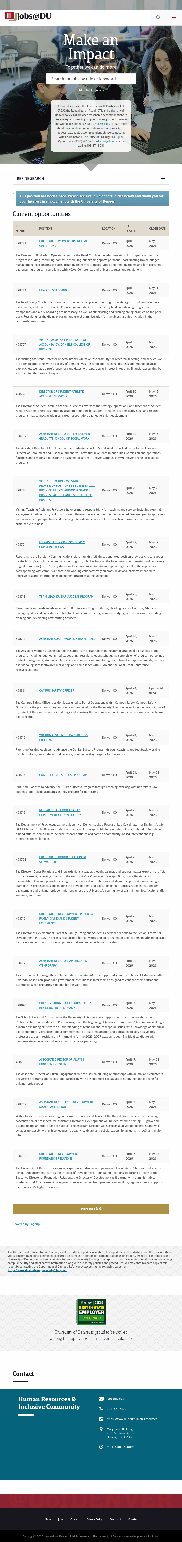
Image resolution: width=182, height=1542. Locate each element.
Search (158, 18)
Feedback (115, 1519)
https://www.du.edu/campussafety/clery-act (37, 1270)
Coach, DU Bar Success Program (63, 775)
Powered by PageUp (26, 1224)
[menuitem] (158, 18)
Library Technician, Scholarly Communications (62, 544)
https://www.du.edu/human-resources (132, 1419)
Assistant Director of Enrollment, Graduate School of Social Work (65, 436)
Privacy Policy (94, 1519)
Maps (48, 1519)
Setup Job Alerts (93, 90)
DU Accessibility (100, 123)
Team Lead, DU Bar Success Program (66, 596)
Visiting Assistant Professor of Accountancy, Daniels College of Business (64, 344)
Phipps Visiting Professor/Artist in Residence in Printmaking (65, 1005)
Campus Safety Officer (56, 690)
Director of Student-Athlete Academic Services (61, 393)
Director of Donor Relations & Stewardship (62, 859)
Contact (74, 1519)
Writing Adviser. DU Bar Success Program (63, 737)
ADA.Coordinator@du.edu (101, 141)
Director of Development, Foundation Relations (59, 1156)
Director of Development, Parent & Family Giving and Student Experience (66, 918)
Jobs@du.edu (115, 1398)
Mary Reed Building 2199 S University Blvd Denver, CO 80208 (122, 1433)
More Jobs (91, 1209)
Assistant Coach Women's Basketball (67, 639)
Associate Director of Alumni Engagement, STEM (61, 1061)
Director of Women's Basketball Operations (64, 243)
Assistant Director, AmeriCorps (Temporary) (63, 963)
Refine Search (30, 178)
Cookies (132, 1519)
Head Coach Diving (53, 290)
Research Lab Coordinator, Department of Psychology (60, 812)
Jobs (60, 1519)
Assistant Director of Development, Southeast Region (66, 1104)
